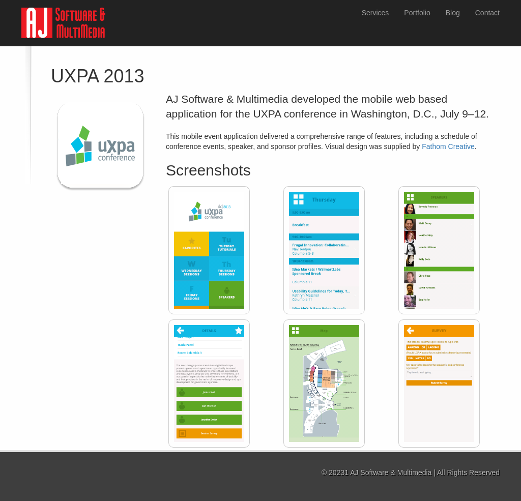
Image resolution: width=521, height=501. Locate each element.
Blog (453, 13)
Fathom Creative (448, 146)
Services (375, 13)
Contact (487, 13)
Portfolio (417, 13)
